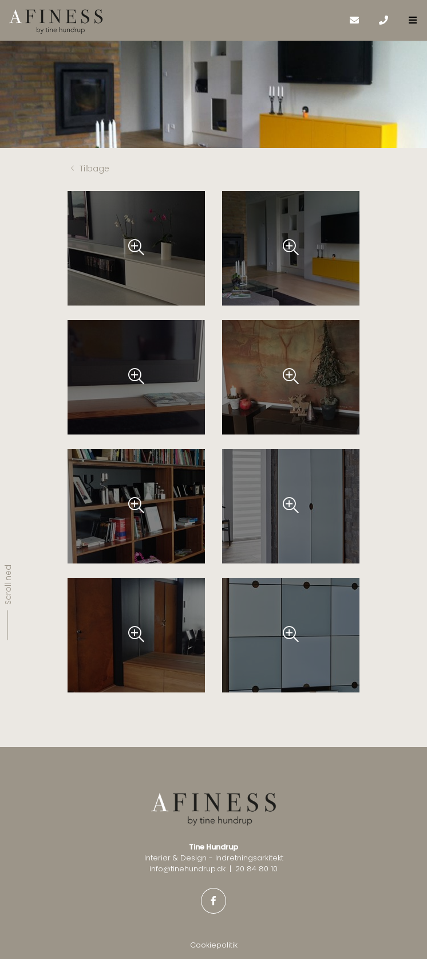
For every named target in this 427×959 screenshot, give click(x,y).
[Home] (174, 22)
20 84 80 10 (256, 868)
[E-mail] (354, 20)
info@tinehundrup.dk (187, 868)
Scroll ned (8, 584)
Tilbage (90, 168)
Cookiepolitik (214, 945)
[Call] (383, 20)
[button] (412, 20)
